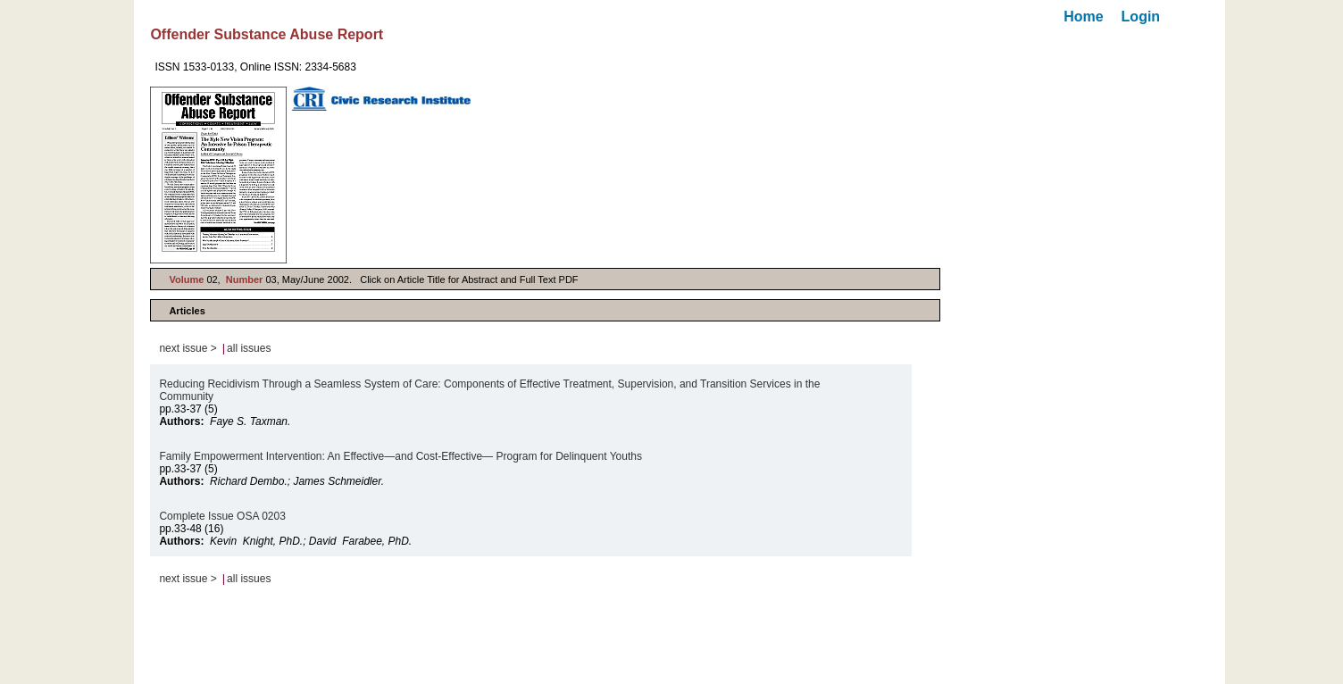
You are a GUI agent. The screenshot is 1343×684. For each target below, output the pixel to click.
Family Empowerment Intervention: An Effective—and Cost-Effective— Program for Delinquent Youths (400, 456)
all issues (249, 348)
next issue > (187, 348)
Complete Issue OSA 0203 (222, 516)
